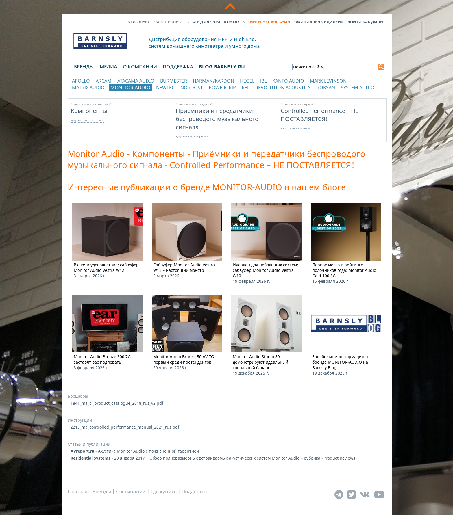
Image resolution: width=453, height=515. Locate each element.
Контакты (235, 21)
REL (245, 87)
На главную (137, 21)
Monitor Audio (130, 87)
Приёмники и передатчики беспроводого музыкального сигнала (217, 119)
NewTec (165, 87)
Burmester (173, 81)
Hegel (247, 81)
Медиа (108, 66)
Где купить (164, 491)
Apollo (81, 81)
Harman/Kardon (213, 81)
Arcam (104, 81)
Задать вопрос (168, 21)
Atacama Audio (135, 81)
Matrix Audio (88, 87)
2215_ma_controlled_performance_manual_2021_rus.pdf (125, 427)
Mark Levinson (328, 81)
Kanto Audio (288, 81)
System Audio (357, 87)
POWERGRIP (222, 87)
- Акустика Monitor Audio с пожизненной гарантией (135, 451)
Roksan (326, 87)
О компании (140, 66)
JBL (263, 81)
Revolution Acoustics (283, 87)
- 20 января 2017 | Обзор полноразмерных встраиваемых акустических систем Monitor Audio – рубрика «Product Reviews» (214, 458)
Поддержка (178, 66)
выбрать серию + (295, 128)
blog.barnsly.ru (222, 66)
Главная (78, 491)
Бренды (84, 66)
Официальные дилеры (318, 21)
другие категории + (87, 120)
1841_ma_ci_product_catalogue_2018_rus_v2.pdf (117, 403)
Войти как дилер (365, 21)
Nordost (191, 87)
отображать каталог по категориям (100, 93)
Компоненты (89, 111)
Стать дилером (204, 21)
